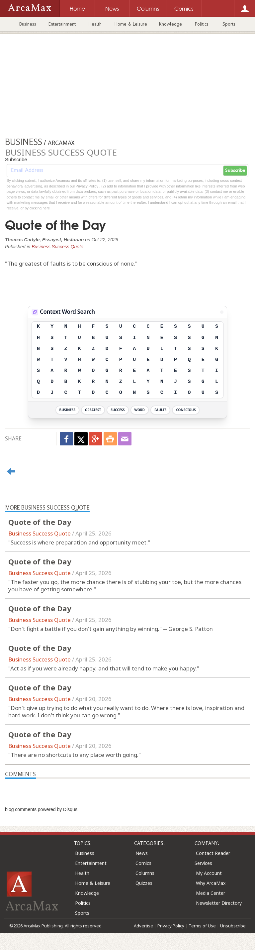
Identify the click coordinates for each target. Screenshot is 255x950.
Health (95, 24)
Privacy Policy (170, 926)
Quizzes (143, 883)
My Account (209, 873)
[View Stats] (221, 312)
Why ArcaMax (210, 883)
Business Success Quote (57, 246)
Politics (202, 24)
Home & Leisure (131, 24)
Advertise (143, 926)
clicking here (40, 208)
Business (27, 24)
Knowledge (170, 24)
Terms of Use (202, 926)
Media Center (210, 893)
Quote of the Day (39, 522)
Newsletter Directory (219, 903)
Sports (228, 24)
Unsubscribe (233, 926)
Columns (144, 873)
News (141, 853)
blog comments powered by (41, 809)
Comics (143, 863)
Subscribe (235, 170)
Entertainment (62, 24)
